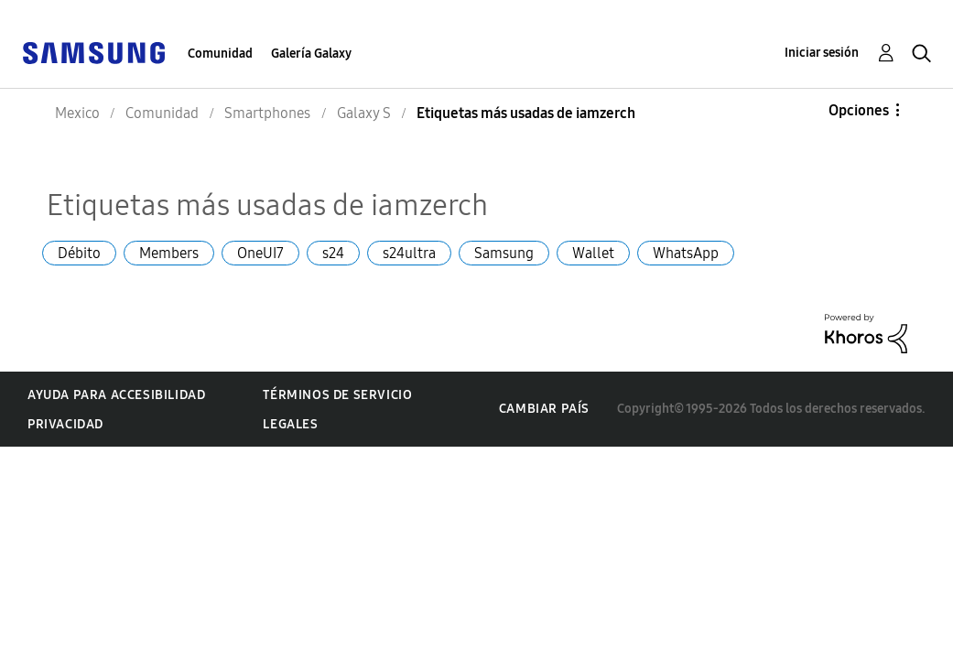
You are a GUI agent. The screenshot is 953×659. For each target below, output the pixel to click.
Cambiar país (544, 408)
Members (169, 253)
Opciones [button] (858, 110)
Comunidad (220, 53)
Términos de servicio (337, 395)
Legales (290, 424)
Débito (79, 253)
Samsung (504, 253)
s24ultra (409, 253)
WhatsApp (686, 253)
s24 (333, 253)
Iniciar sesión (822, 52)
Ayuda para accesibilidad (116, 395)
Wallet (593, 253)
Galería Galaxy (311, 53)
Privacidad (65, 424)
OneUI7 (260, 253)
